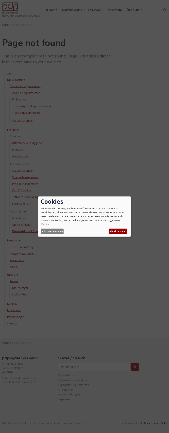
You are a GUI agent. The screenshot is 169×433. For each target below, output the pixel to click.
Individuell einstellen (52, 231)
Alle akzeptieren (117, 231)
